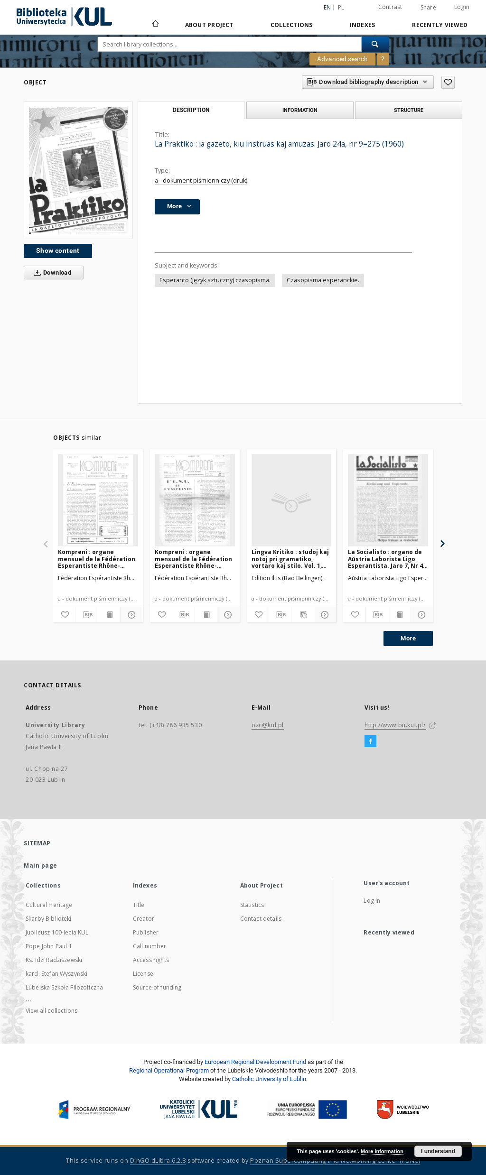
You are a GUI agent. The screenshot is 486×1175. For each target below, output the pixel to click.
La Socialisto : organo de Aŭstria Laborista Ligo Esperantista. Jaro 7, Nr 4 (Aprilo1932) (385, 558)
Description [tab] (191, 110)
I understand (438, 1151)
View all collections (51, 1011)
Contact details (260, 919)
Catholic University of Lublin (269, 1078)
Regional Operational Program (169, 1070)
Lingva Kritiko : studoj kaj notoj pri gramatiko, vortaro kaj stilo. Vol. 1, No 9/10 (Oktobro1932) (290, 558)
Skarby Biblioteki (49, 919)
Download (50, 273)
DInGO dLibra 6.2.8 (158, 1160)
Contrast (390, 7)
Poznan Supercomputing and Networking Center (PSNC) (335, 1160)
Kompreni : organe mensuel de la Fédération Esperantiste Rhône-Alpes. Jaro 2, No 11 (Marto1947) (96, 558)
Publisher (146, 932)
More (408, 638)
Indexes (362, 25)
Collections (292, 25)
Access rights (151, 960)
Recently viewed (439, 25)
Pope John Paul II (49, 946)
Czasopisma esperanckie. (323, 280)
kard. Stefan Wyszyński (56, 974)
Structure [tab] (408, 110)
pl (341, 7)
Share (428, 7)
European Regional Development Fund (255, 1061)
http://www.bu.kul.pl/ (395, 725)
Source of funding (157, 987)
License (143, 974)
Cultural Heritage (49, 905)
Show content (58, 250)
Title (139, 905)
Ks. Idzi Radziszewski (54, 960)
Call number (150, 946)
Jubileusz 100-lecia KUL (57, 932)
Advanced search (342, 59)
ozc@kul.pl (268, 725)
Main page (40, 865)
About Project (209, 25)
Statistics (252, 905)
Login (461, 7)
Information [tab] (300, 110)
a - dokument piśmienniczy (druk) (201, 180)
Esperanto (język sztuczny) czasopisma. (215, 280)
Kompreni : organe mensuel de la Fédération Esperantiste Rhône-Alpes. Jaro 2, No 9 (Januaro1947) (193, 558)
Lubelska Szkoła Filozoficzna (64, 987)
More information (382, 1151)
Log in (372, 901)
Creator (143, 919)
